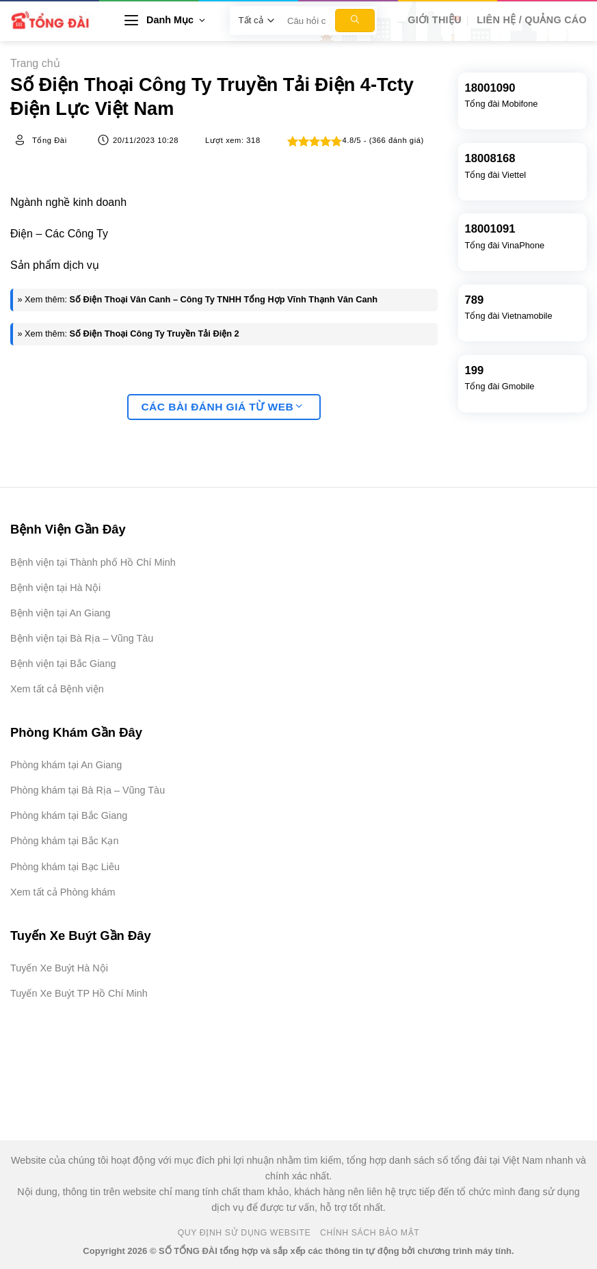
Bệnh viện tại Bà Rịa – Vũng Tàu (81, 638)
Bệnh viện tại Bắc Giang (63, 663)
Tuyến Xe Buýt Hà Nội (59, 968)
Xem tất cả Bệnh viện (57, 688)
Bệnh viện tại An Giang (60, 612)
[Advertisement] (528, 1064)
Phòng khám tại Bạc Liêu (65, 866)
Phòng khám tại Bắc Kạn (64, 840)
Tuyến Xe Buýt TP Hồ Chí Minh (79, 993)
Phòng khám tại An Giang (66, 764)
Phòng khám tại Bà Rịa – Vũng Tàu (87, 790)
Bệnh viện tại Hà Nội (55, 587)
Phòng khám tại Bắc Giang (68, 815)
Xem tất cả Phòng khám (63, 892)
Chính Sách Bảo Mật (369, 1233)
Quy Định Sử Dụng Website (244, 1233)
